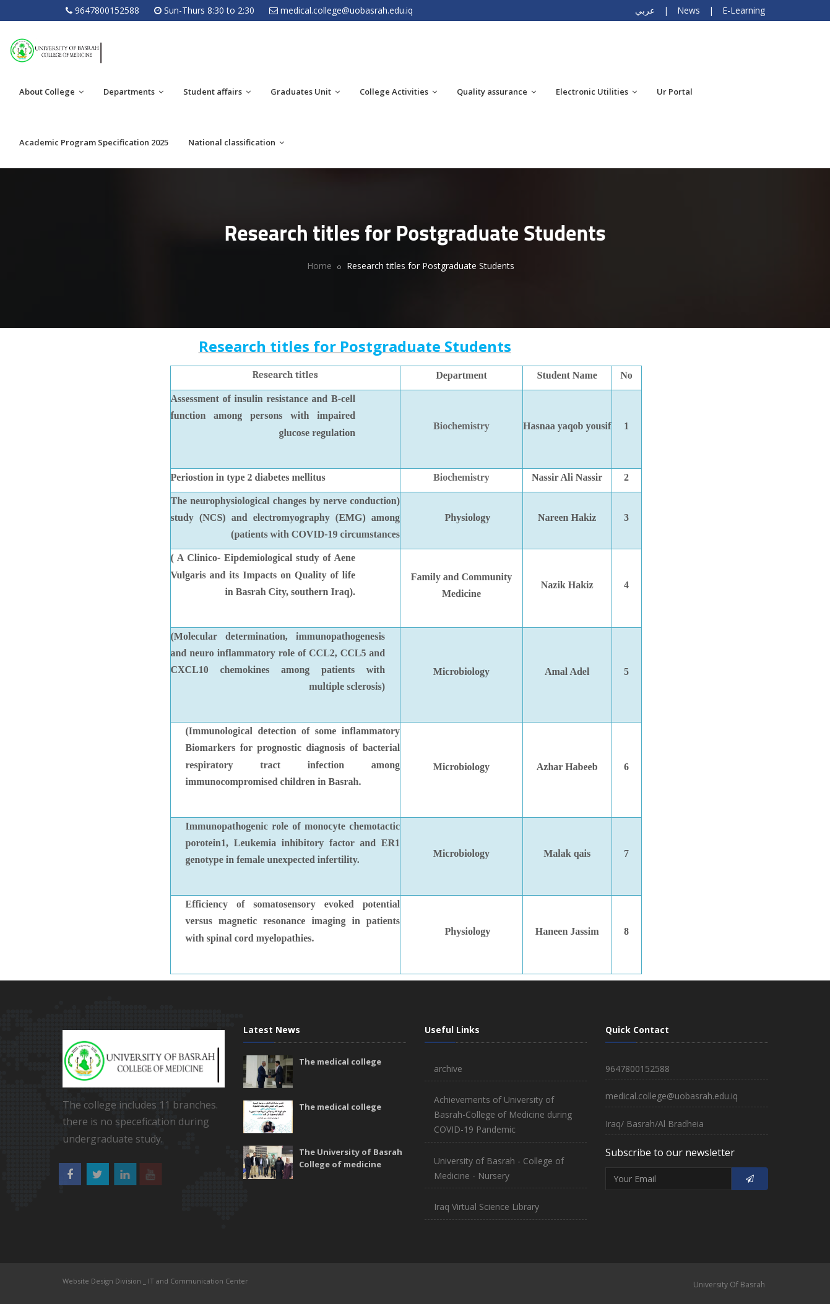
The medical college (340, 1061)
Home (319, 266)
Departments (133, 91)
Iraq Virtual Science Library (486, 1206)
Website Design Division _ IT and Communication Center (155, 1280)
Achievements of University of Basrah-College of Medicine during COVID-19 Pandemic (503, 1114)
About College (51, 91)
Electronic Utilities (596, 91)
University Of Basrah (729, 1284)
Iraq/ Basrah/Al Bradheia (654, 1124)
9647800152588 (107, 10)
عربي (645, 10)
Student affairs (217, 91)
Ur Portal (675, 91)
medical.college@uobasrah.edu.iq (346, 10)
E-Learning (743, 10)
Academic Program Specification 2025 (93, 142)
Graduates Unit (305, 91)
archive (448, 1069)
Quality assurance (496, 91)
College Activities (398, 91)
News (688, 10)
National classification (236, 142)
